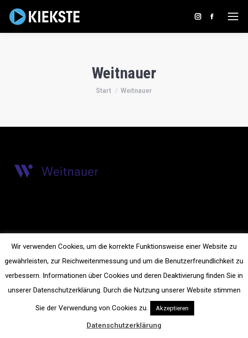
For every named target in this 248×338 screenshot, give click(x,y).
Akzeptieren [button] (172, 308)
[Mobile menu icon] (233, 16)
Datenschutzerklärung (124, 325)
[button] (204, 304)
